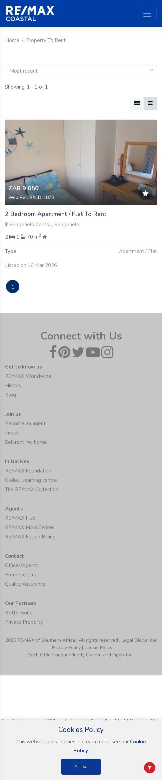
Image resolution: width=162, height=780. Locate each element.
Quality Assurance (25, 584)
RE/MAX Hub (20, 518)
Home (12, 40)
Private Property (24, 622)
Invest (12, 432)
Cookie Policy (98, 647)
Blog (10, 394)
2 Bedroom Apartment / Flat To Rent (55, 214)
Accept (81, 767)
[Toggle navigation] (147, 13)
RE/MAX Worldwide (28, 376)
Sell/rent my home (26, 442)
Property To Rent (46, 40)
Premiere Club (21, 574)
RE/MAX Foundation (28, 470)
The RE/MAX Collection (31, 489)
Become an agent (25, 423)
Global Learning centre (31, 480)
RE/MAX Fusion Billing (30, 536)
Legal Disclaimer (139, 640)
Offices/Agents (22, 565)
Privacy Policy (66, 647)
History (13, 385)
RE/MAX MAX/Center (29, 527)
